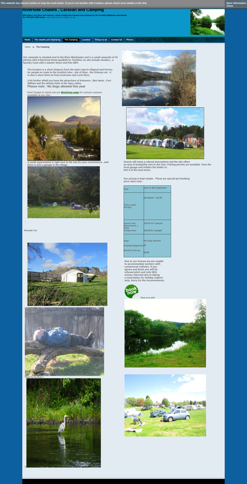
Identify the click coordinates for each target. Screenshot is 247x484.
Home (27, 47)
